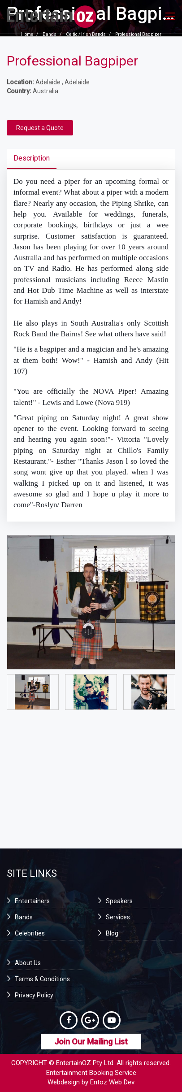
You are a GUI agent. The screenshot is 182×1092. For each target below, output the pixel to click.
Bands (49, 34)
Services (118, 917)
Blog (112, 933)
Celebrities (30, 933)
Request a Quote (40, 127)
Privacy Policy (34, 995)
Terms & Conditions (42, 979)
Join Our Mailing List (91, 1041)
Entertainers (32, 901)
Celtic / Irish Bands (86, 34)
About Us (28, 962)
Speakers (119, 901)
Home (27, 34)
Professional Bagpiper (138, 34)
